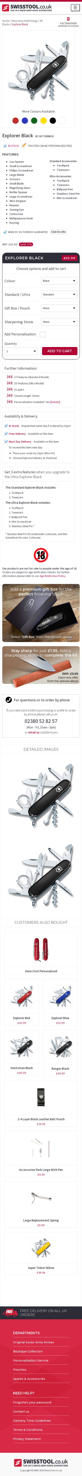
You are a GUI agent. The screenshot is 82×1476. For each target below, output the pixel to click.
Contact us (21, 1411)
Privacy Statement (27, 1439)
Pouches (19, 1370)
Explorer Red (21, 1018)
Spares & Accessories (29, 1379)
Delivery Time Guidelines (32, 1421)
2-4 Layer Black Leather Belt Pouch (41, 1119)
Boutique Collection (28, 1351)
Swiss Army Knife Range (24, 21)
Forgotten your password (32, 1402)
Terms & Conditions (28, 1430)
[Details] (55, 402)
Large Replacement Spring (41, 1220)
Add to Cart (59, 351)
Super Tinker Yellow (41, 1268)
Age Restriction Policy (52, 576)
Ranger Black (60, 1069)
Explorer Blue (60, 1018)
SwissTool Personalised (41, 971)
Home (5, 21)
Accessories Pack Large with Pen (41, 1170)
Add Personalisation (25, 334)
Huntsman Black (22, 1068)
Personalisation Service (30, 1360)
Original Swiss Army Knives (33, 1342)
